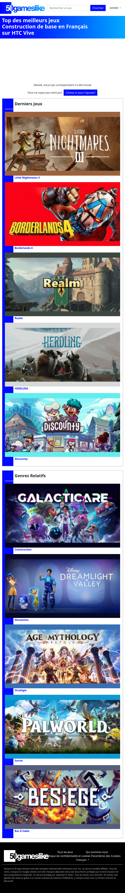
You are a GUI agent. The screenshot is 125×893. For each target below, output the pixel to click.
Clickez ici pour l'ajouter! (80, 92)
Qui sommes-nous (97, 852)
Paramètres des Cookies (105, 856)
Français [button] (81, 860)
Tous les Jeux (65, 852)
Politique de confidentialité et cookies (68, 856)
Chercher (98, 8)
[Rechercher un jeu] (69, 8)
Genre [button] (114, 8)
